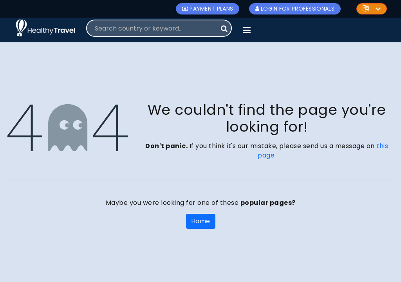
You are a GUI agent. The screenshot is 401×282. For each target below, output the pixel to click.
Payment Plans (207, 9)
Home (200, 221)
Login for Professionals (294, 9)
